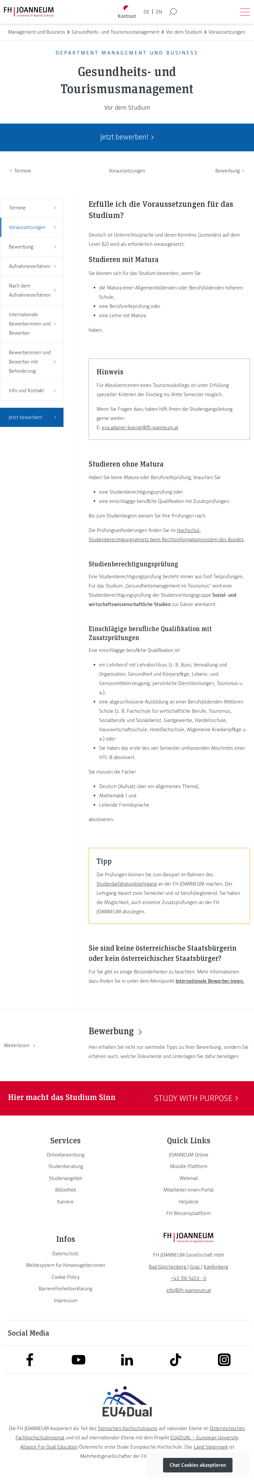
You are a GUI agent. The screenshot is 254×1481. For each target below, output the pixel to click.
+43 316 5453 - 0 (188, 1278)
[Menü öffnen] (245, 12)
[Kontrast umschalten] (127, 12)
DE (146, 12)
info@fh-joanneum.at (188, 1290)
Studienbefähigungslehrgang (127, 884)
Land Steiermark (211, 1447)
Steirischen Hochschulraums (127, 1428)
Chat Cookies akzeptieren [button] (198, 1465)
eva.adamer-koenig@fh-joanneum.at (140, 427)
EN (159, 12)
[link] (65, 1154)
